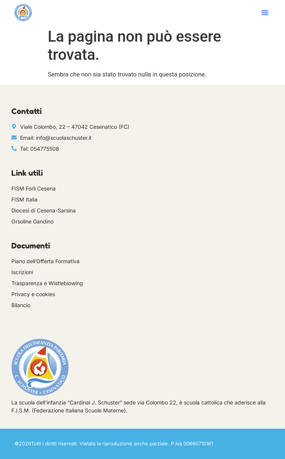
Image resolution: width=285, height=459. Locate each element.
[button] (265, 12)
